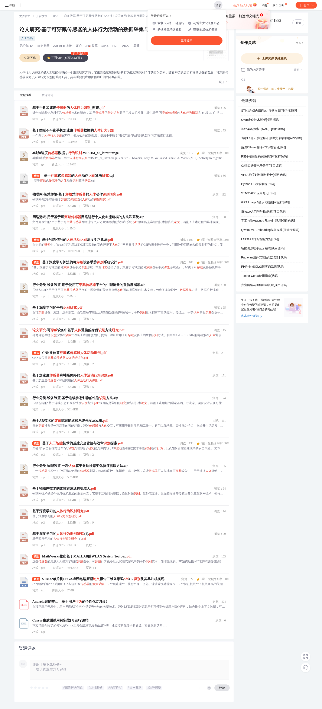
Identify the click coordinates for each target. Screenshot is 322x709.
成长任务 (280, 4)
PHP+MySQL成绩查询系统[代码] (262, 267)
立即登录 (187, 40)
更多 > (299, 43)
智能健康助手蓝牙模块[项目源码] (263, 248)
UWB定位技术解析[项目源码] (260, 120)
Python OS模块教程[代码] (258, 184)
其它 (55, 16)
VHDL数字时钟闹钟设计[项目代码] (264, 175)
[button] (224, 82)
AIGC (125, 46)
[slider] (39, 688)
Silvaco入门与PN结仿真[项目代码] (263, 211)
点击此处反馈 (251, 316)
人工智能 (27, 38)
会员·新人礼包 (245, 5)
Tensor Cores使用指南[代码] (260, 276)
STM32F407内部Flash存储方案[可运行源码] (269, 110)
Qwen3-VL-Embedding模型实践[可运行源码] (270, 230)
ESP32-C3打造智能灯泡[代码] (260, 239)
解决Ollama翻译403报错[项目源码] (263, 147)
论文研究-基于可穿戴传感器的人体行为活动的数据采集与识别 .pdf (94, 30)
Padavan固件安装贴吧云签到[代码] (264, 257)
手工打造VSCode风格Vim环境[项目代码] (268, 221)
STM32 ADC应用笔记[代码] (258, 193)
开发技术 (41, 16)
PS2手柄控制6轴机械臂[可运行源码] (264, 156)
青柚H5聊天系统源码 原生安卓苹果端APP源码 (271, 138)
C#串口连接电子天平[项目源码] (262, 166)
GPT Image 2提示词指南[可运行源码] (265, 202)
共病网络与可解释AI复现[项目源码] (264, 285)
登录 (218, 5)
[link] (24, 16)
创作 (306, 5)
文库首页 (24, 16)
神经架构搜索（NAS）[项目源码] (263, 129)
